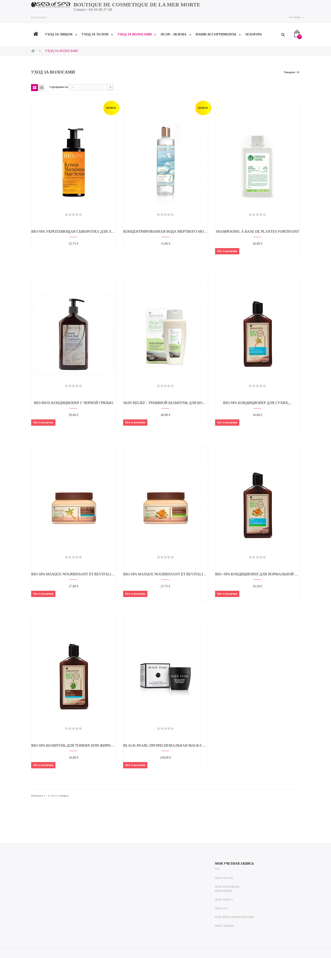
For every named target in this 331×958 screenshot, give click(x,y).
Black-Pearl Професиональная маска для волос (165, 745)
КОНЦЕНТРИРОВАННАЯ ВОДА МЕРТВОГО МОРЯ (165, 231)
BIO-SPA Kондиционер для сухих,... (257, 403)
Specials (221, 908)
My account (38, 17)
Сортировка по (58, 87)
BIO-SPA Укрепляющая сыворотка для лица (73, 231)
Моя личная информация (234, 917)
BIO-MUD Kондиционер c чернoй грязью (73, 403)
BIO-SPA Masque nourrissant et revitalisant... (73, 574)
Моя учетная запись (234, 863)
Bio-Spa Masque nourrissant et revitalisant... (165, 574)
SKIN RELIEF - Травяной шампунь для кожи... (165, 403)
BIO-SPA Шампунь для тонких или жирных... (73, 745)
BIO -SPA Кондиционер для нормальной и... (257, 574)
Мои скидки (224, 925)
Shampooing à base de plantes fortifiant (257, 231)
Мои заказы (224, 878)
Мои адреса (224, 899)
